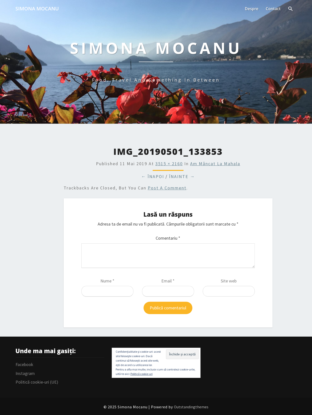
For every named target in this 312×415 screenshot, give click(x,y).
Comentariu (168, 238)
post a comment (167, 188)
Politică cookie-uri (141, 374)
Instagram (25, 373)
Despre (251, 8)
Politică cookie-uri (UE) (37, 382)
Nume (107, 281)
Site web (229, 281)
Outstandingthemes (191, 406)
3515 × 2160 (169, 163)
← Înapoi (152, 176)
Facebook (24, 364)
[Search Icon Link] (290, 9)
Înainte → (182, 176)
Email (168, 281)
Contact (273, 8)
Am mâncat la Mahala (215, 163)
